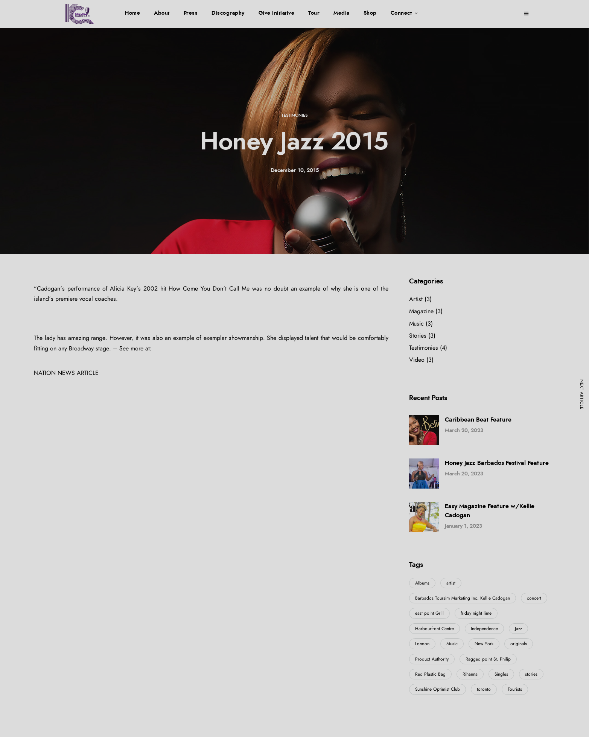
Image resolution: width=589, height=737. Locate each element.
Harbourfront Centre (434, 628)
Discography (228, 13)
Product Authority (432, 659)
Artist (416, 299)
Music (416, 324)
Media (341, 13)
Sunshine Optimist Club (437, 689)
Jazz (518, 628)
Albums (422, 583)
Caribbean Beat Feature (478, 420)
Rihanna (470, 674)
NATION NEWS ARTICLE (66, 373)
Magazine (421, 311)
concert (534, 598)
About (162, 13)
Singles (501, 674)
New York (484, 643)
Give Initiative (277, 13)
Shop (370, 13)
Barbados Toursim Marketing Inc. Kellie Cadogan (462, 598)
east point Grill (429, 613)
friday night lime (476, 613)
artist (450, 583)
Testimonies (294, 115)
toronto (484, 689)
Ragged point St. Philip (488, 659)
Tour (314, 13)
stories (531, 674)
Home (132, 13)
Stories (417, 336)
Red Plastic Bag (430, 674)
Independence (484, 628)
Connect (401, 13)
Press (191, 13)
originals (518, 643)
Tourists (515, 689)
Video (417, 360)
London (422, 643)
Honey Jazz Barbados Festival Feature (497, 463)
